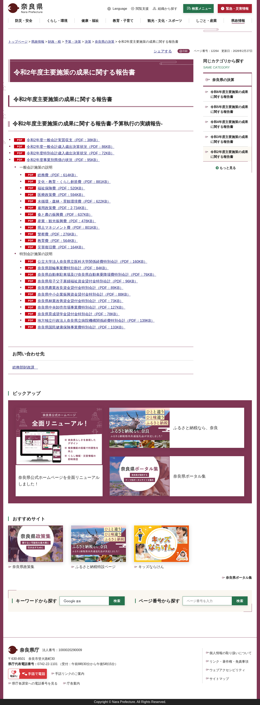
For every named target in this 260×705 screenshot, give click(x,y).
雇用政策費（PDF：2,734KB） (63, 208)
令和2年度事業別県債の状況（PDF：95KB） (63, 160)
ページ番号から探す (159, 600)
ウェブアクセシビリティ (227, 670)
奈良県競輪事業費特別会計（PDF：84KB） (73, 268)
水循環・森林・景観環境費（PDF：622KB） (74, 201)
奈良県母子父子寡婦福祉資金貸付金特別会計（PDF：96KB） (88, 281)
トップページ (18, 41)
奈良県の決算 (104, 41)
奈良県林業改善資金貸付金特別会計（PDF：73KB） (80, 301)
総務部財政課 (25, 367)
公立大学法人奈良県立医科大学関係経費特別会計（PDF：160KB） (92, 262)
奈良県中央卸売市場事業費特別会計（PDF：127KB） (81, 307)
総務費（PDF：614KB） (58, 175)
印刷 (185, 51)
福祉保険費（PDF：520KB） (61, 188)
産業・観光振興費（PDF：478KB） (67, 221)
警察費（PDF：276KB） (58, 234)
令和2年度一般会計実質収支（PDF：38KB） (63, 140)
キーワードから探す (36, 600)
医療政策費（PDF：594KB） (61, 195)
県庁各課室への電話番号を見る (34, 683)
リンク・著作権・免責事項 (228, 661)
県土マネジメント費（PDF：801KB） (69, 228)
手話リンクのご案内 (69, 673)
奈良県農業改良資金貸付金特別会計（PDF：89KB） (80, 288)
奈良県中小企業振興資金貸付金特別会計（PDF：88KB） (84, 294)
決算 (88, 41)
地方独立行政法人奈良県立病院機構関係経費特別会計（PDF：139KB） (96, 321)
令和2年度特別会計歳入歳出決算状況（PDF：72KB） (70, 153)
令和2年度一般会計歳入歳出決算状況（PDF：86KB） (70, 147)
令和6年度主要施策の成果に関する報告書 (229, 94)
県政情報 (37, 41)
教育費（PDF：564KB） (58, 241)
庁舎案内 (73, 683)
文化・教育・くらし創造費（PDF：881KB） (74, 182)
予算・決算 (73, 41)
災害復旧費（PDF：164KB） (61, 247)
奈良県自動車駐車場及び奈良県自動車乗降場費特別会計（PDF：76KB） (97, 275)
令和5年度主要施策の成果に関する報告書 (229, 109)
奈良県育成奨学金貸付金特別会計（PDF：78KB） (79, 314)
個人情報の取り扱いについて (230, 653)
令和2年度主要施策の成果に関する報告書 (62, 99)
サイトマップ (219, 678)
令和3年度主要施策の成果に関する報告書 (229, 139)
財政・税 (54, 41)
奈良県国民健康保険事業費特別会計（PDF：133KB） (81, 327)
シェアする (163, 51)
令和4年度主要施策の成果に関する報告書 (229, 124)
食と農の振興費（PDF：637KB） (65, 215)
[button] (117, 9)
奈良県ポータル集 (239, 577)
